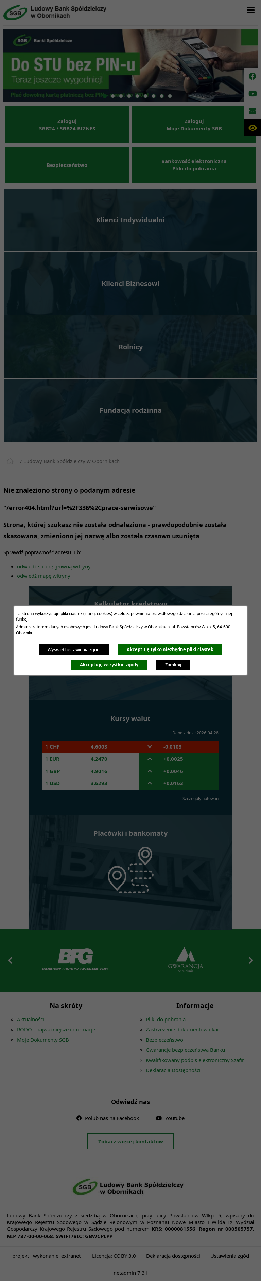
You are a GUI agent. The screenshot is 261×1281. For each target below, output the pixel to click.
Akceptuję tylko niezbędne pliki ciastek (170, 649)
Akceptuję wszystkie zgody (109, 665)
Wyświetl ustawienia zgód (74, 649)
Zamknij (173, 665)
